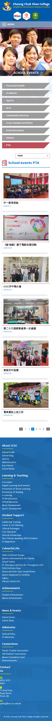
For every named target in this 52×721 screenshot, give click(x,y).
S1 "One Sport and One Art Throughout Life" (23, 565)
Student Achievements (12, 595)
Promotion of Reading (12, 492)
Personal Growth (15, 86)
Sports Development (11, 508)
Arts (8, 108)
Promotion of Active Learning (16, 489)
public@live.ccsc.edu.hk (10, 703)
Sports (10, 101)
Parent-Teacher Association (15, 650)
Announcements (9, 660)
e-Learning (7, 495)
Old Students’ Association (14, 654)
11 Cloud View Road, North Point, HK (6, 693)
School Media (8, 469)
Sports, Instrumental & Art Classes (18, 558)
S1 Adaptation (8, 541)
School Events (8, 617)
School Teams (8, 562)
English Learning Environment (16, 485)
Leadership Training (11, 522)
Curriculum (7, 482)
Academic (11, 93)
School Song (7, 455)
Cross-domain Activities (19, 123)
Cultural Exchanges (11, 528)
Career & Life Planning (12, 525)
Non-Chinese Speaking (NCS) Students (20, 538)
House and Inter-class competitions (18, 571)
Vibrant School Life (11, 581)
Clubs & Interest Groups (13, 555)
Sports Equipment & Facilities (16, 575)
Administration (9, 462)
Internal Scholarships (11, 535)
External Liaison (15, 130)
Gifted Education (10, 502)
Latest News (8, 620)
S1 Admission (8, 637)
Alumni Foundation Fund (13, 657)
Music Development (11, 505)
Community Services (17, 115)
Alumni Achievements (12, 598)
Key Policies (7, 465)
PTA (8, 145)
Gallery (5, 578)
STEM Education (9, 498)
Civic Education (9, 532)
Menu (10, 24)
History (5, 459)
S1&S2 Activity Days (11, 568)
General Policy (8, 634)
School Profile (8, 452)
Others (10, 138)
